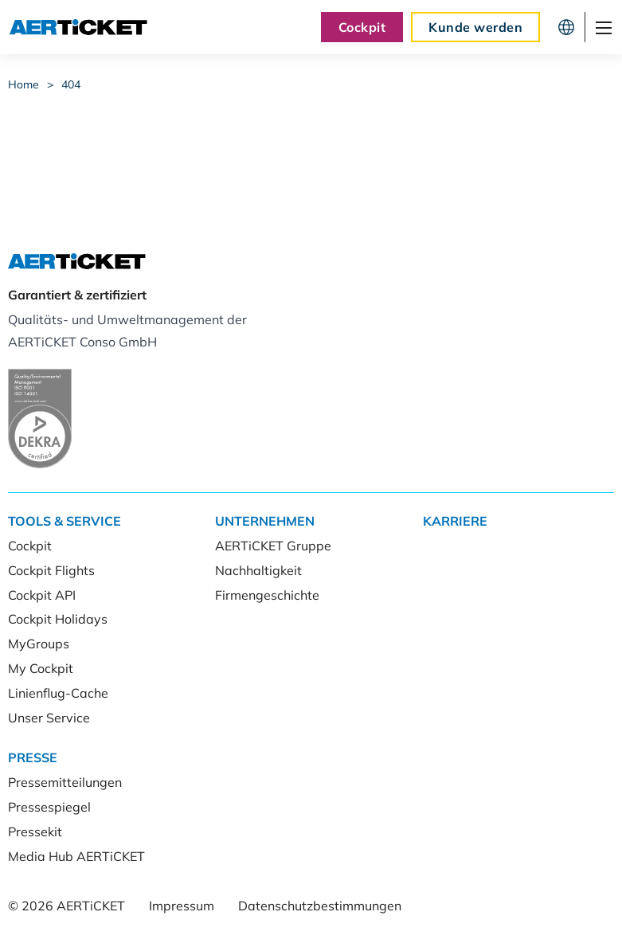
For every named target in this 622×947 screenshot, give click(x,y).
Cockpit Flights (51, 570)
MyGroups (38, 644)
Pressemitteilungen (65, 782)
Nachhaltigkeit (258, 570)
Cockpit (361, 27)
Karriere (455, 521)
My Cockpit (40, 668)
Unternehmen (265, 521)
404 (70, 84)
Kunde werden (475, 27)
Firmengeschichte (267, 595)
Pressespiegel (49, 807)
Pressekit (35, 831)
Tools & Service (64, 521)
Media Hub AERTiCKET (76, 856)
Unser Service (49, 718)
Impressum (181, 906)
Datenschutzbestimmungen (319, 906)
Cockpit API (42, 595)
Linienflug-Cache (58, 693)
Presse (32, 757)
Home (23, 84)
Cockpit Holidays (58, 619)
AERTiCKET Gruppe (273, 546)
